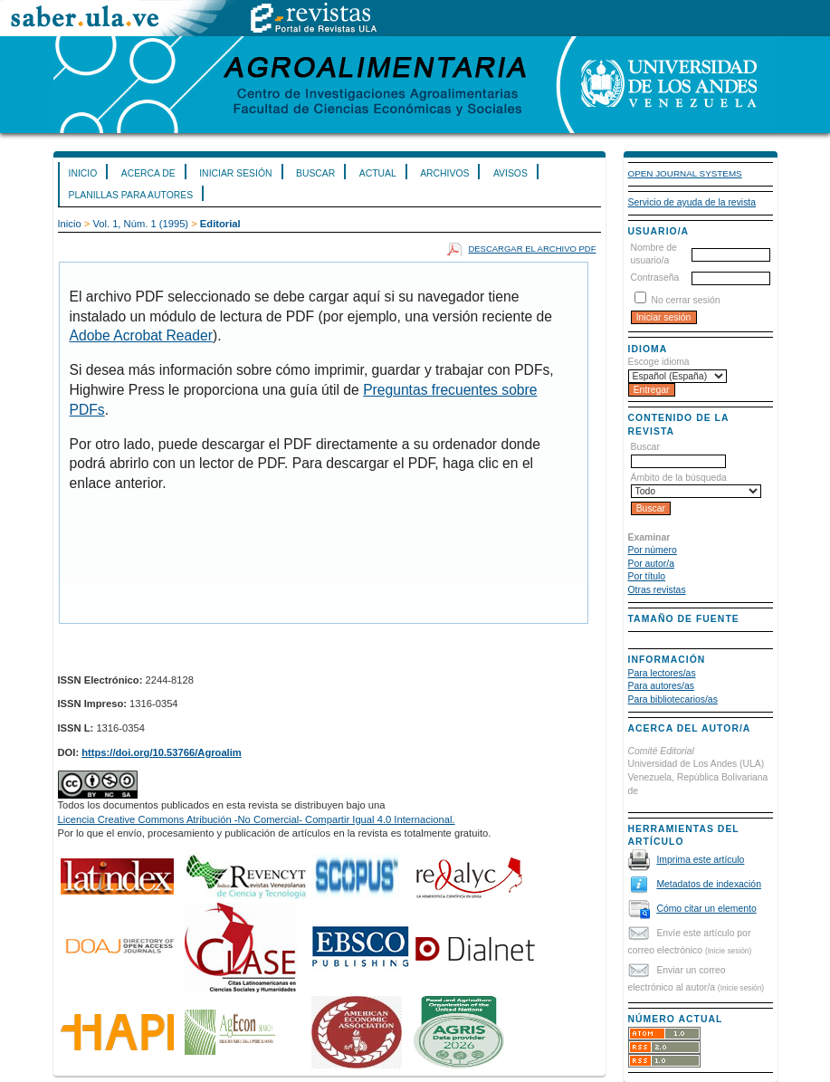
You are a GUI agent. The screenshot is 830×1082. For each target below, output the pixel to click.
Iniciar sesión (235, 173)
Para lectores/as (662, 673)
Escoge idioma (659, 362)
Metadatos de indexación (708, 884)
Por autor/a (651, 564)
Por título (647, 576)
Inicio (83, 173)
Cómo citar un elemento (706, 909)
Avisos (510, 173)
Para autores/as (661, 686)
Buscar (315, 173)
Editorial (220, 223)
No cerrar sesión (685, 300)
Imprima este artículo (700, 860)
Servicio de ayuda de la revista (692, 202)
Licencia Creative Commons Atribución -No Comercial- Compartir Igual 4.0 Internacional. (256, 819)
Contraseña (655, 277)
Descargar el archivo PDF (532, 249)
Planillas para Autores (131, 195)
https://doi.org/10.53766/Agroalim (161, 752)
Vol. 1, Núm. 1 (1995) (140, 223)
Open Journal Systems (685, 173)
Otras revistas (657, 590)
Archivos (444, 173)
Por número (652, 550)
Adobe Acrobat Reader (141, 335)
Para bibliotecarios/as (673, 699)
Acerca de (148, 173)
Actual (377, 173)
